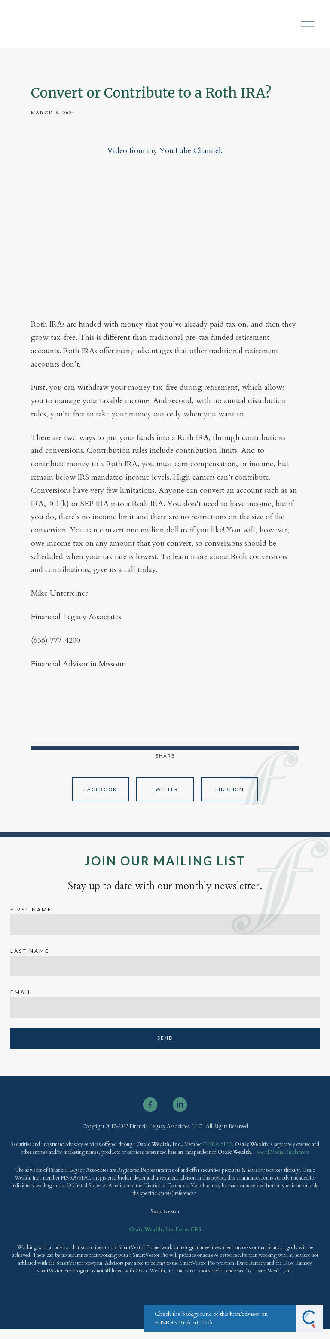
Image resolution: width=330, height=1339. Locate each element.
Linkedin (229, 789)
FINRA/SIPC (217, 1144)
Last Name (29, 951)
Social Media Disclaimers (282, 1152)
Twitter (165, 789)
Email (21, 992)
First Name (31, 909)
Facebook (100, 789)
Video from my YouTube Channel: (165, 151)
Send (165, 1038)
